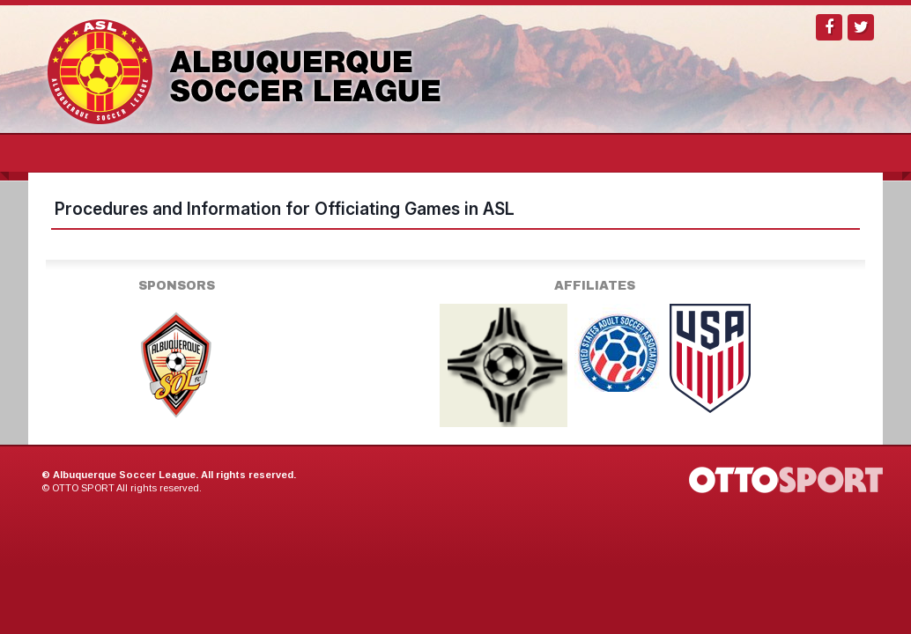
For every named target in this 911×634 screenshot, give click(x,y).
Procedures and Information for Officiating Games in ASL (285, 208)
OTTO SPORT (83, 488)
